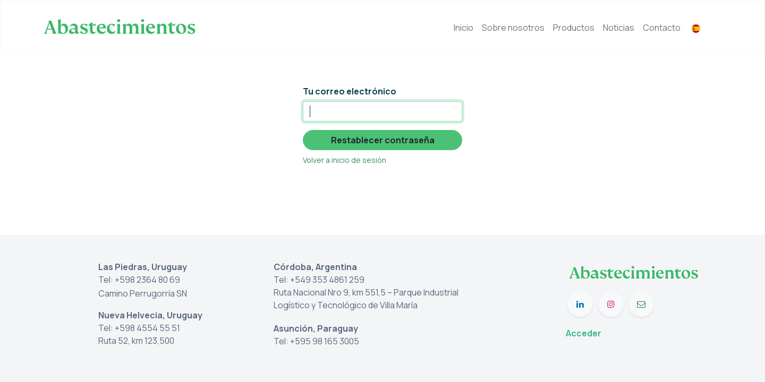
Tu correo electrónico (349, 91)
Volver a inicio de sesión (344, 160)
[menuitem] (463, 27)
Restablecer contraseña (383, 140)
